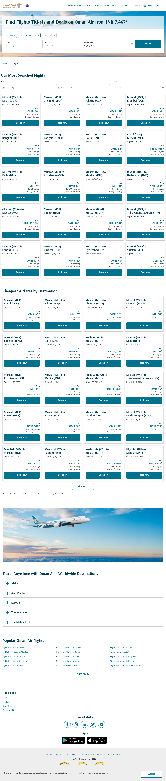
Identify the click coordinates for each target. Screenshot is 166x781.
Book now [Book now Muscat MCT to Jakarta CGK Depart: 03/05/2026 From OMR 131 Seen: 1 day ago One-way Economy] (104, 123)
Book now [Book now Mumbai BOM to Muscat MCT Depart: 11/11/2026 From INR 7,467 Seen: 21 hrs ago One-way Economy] (22, 475)
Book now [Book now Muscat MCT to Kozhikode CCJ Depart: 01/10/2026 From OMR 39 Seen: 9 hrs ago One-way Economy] (22, 400)
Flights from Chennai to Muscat (15, 661)
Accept (151, 774)
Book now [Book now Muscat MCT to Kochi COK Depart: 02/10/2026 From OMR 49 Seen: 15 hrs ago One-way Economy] (22, 326)
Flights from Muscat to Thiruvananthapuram (127, 666)
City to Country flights (86, 754)
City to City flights (70, 754)
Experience (126, 6)
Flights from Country (113, 754)
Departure (88, 42)
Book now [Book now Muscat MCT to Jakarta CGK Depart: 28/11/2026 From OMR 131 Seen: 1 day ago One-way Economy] (62, 326)
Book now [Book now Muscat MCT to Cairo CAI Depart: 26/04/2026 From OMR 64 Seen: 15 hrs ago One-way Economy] (104, 160)
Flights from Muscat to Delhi (67, 657)
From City (99, 754)
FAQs (5, 698)
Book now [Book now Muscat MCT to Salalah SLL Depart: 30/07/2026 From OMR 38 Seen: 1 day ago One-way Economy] (62, 438)
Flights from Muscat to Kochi (14, 648)
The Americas (16, 612)
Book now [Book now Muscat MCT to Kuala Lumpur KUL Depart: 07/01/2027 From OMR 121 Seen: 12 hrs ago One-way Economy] (144, 438)
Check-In (86, 6)
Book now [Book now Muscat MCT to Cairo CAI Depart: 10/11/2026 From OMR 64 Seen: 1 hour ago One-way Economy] (62, 363)
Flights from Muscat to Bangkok (68, 652)
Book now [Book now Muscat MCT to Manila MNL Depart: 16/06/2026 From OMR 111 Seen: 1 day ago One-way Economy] (104, 197)
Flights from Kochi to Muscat (14, 657)
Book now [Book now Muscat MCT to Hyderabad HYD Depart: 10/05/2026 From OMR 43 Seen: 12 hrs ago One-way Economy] (104, 272)
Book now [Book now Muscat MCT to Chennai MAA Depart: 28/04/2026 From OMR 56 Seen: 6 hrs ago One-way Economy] (62, 123)
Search (148, 44)
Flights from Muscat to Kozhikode (69, 661)
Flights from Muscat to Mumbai (15, 652)
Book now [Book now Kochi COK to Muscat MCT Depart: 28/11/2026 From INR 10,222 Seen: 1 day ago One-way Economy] (103, 363)
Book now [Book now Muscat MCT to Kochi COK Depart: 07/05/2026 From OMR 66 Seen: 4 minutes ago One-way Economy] (20, 123)
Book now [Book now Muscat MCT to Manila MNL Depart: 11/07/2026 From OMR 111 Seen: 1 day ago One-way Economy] (62, 400)
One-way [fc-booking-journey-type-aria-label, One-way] (9, 35)
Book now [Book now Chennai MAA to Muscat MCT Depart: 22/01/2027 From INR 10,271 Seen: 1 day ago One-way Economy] (103, 400)
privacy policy (72, 773)
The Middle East (17, 622)
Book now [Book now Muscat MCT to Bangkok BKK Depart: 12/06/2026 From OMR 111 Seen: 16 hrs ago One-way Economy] (20, 160)
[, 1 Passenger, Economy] (27, 35)
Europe (12, 603)
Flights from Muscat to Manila (122, 661)
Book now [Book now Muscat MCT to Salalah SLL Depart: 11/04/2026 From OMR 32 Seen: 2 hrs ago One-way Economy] (145, 272)
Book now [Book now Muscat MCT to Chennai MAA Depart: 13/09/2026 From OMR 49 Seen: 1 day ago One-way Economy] (103, 326)
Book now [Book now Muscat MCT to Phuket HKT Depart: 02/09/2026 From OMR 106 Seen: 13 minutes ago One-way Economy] (22, 438)
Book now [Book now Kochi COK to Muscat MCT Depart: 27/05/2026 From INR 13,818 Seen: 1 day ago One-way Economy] (145, 160)
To (46, 42)
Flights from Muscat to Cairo (121, 652)
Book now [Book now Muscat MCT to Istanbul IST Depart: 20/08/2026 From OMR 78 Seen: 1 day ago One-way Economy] (62, 475)
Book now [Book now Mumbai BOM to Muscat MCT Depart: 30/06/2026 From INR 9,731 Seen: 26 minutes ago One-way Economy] (104, 235)
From (8, 42)
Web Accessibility (9, 710)
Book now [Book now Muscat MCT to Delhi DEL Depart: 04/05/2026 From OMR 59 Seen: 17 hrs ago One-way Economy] (20, 197)
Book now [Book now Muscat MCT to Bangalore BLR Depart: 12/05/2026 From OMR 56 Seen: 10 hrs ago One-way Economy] (62, 160)
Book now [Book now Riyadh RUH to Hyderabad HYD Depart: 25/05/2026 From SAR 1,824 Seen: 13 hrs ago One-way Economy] (145, 197)
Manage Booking (101, 6)
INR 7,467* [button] (116, 22)
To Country (49, 754)
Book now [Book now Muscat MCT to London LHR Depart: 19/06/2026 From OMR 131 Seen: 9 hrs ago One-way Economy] (20, 272)
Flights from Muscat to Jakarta (122, 648)
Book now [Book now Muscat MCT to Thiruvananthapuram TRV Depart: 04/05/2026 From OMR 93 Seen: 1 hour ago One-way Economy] (145, 235)
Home (5, 64)
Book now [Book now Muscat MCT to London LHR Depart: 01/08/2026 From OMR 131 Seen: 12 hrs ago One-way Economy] (103, 438)
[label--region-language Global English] (153, 6)
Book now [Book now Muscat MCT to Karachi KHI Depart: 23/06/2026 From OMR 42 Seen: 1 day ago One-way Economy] (62, 272)
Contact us (7, 706)
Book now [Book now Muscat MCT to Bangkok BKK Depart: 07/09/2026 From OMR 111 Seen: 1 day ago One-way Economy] (22, 363)
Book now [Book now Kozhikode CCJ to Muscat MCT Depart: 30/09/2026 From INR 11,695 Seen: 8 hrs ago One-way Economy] (103, 475)
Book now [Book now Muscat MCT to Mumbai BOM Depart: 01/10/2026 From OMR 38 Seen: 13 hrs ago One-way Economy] (144, 326)
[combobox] (23, 45)
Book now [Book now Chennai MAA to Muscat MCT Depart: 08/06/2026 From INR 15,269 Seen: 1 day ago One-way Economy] (20, 235)
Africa (11, 583)
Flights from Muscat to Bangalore (123, 657)
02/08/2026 (89, 45)
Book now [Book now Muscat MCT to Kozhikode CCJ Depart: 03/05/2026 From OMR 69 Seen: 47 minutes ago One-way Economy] (62, 197)
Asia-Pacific (15, 593)
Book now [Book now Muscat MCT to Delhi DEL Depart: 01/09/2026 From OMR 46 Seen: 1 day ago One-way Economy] (144, 363)
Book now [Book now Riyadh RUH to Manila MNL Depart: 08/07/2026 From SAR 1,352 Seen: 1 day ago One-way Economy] (144, 475)
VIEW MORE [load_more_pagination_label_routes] (83, 674)
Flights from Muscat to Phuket (15, 666)
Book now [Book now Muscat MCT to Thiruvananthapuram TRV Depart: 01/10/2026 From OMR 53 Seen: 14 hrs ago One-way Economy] (144, 400)
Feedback (6, 702)
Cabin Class (116, 82)
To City (58, 754)
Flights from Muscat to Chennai (68, 648)
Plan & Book (75, 6)
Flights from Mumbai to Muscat (68, 666)
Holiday (114, 6)
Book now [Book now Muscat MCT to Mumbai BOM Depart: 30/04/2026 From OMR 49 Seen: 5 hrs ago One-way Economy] (145, 123)
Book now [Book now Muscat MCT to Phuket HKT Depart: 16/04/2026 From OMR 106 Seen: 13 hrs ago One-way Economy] (62, 235)
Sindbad (137, 6)
